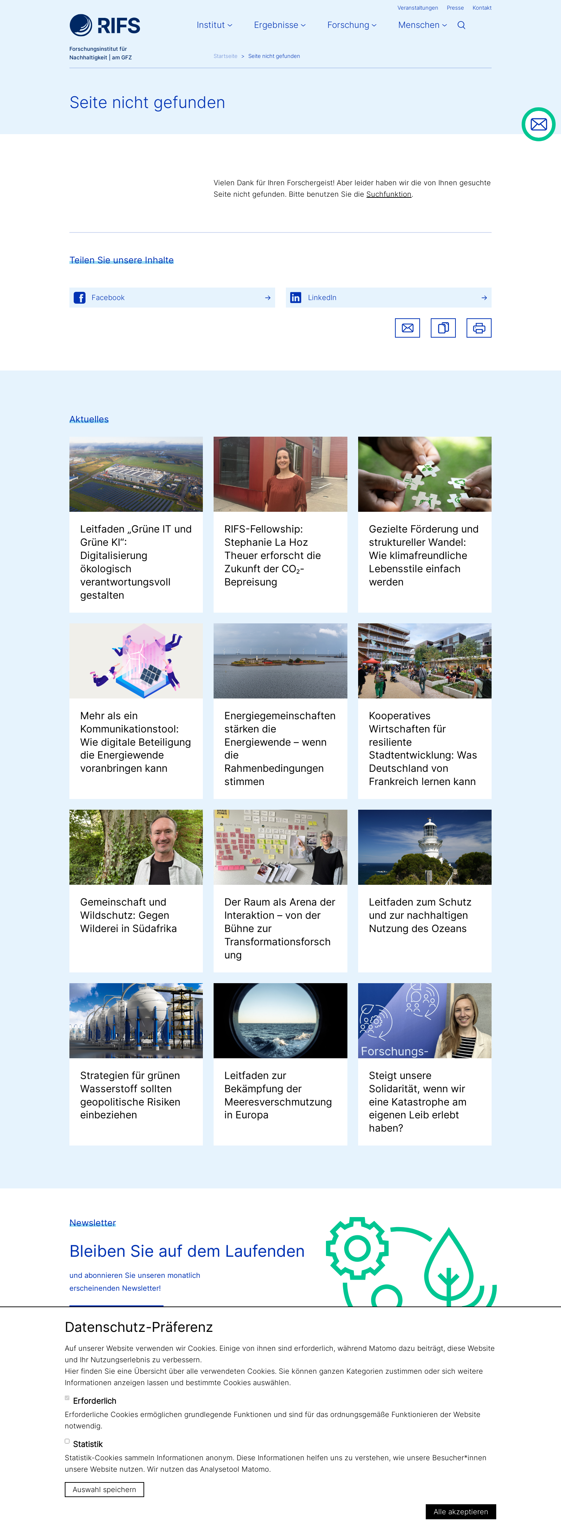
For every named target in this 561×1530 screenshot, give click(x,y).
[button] (443, 328)
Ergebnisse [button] (276, 25)
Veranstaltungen (417, 7)
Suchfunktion (388, 194)
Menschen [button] (419, 25)
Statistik (88, 1444)
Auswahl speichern (104, 1489)
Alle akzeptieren (461, 1511)
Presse (455, 7)
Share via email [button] (407, 328)
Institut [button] (211, 25)
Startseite (226, 56)
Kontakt (482, 7)
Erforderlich (94, 1401)
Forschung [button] (348, 25)
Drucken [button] (479, 328)
